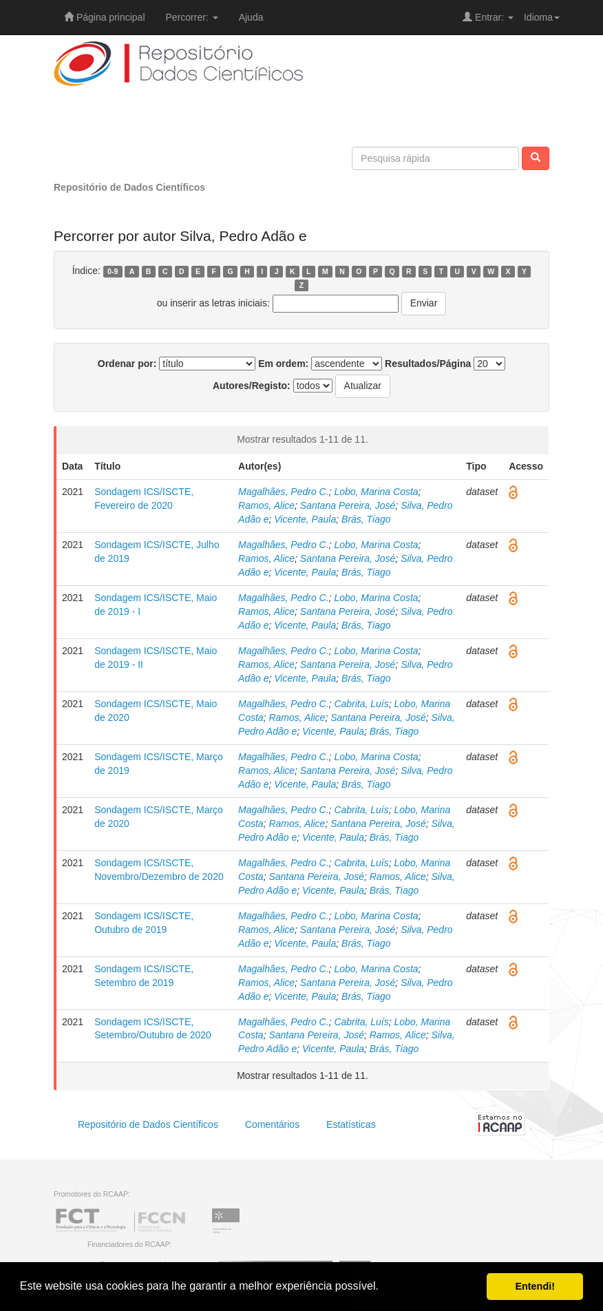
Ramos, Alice (266, 505)
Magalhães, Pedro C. (283, 491)
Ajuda (251, 17)
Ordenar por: (127, 363)
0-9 (112, 271)
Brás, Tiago (365, 519)
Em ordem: (283, 363)
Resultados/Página (428, 363)
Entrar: (488, 17)
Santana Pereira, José (348, 505)
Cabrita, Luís (361, 703)
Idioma (542, 17)
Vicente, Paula (305, 519)
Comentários (272, 1124)
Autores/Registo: (251, 385)
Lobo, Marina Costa (376, 491)
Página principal (104, 17)
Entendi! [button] (535, 1286)
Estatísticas (351, 1124)
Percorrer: (192, 17)
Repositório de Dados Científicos (129, 187)
